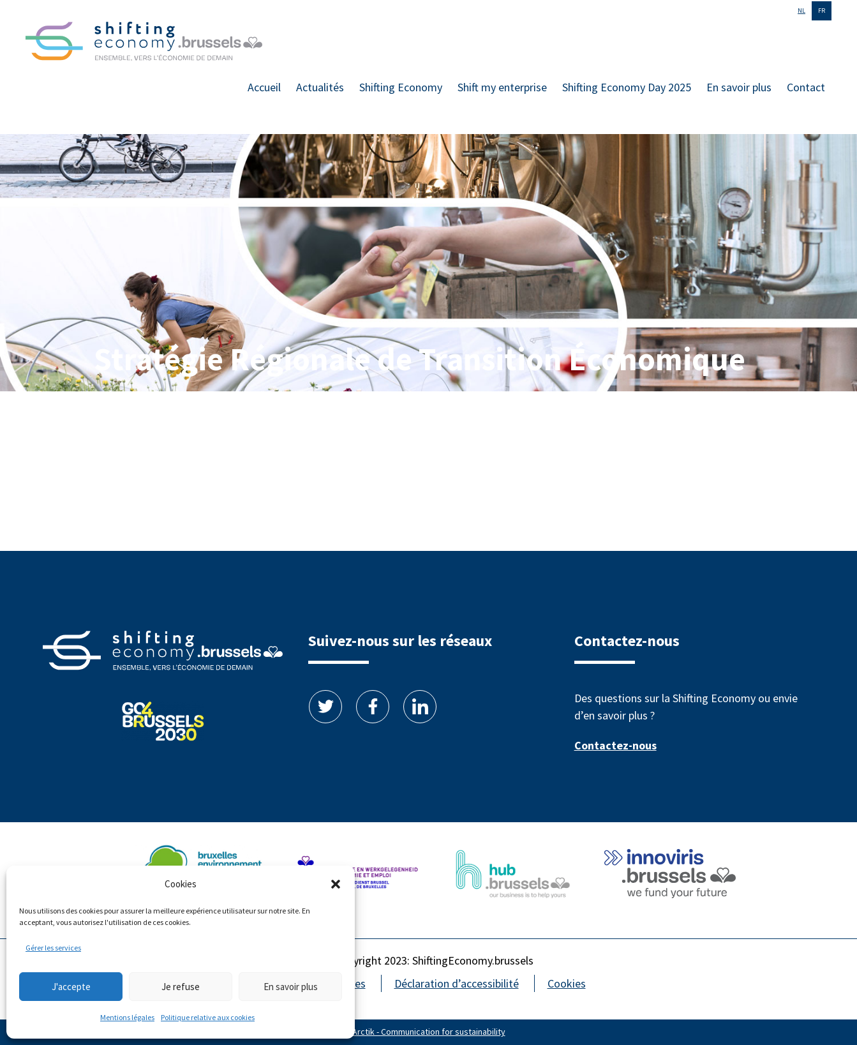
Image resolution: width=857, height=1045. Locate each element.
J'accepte (71, 987)
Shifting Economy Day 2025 (626, 87)
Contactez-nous (615, 745)
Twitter (325, 706)
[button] (335, 884)
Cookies (567, 983)
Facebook (372, 706)
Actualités (320, 87)
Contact (806, 87)
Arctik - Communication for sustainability (428, 1031)
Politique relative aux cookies (208, 1017)
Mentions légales (127, 1017)
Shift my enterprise (502, 87)
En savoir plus (291, 987)
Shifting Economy (400, 87)
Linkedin (419, 706)
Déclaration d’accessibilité (456, 983)
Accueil (264, 87)
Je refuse (180, 987)
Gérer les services (53, 947)
